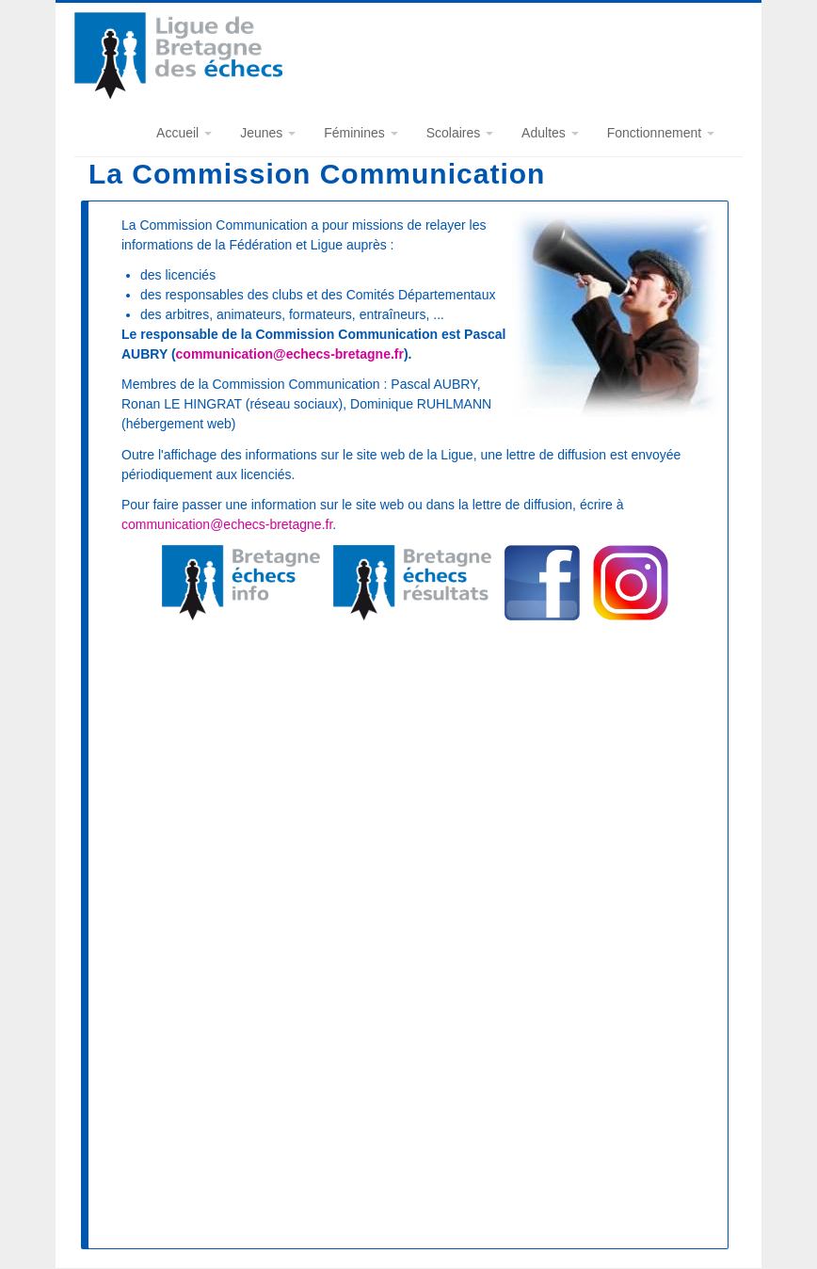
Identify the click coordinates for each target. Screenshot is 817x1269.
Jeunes (268, 132)
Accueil (184, 132)
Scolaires (459, 132)
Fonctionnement (660, 132)
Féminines (360, 132)
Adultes (550, 132)
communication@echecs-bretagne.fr (290, 353)
